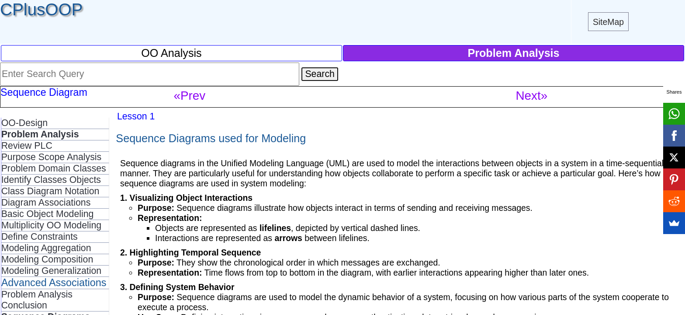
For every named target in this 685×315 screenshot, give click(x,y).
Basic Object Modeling (47, 214)
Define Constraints (39, 236)
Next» (532, 95)
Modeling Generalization (51, 271)
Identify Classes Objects (51, 180)
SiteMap (608, 22)
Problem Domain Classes (53, 168)
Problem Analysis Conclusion (37, 300)
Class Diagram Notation (50, 191)
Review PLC (26, 145)
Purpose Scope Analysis (51, 157)
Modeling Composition (47, 259)
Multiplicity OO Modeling (51, 225)
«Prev (190, 95)
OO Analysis (171, 53)
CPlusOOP (41, 9)
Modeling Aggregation (46, 248)
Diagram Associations (46, 202)
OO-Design (24, 123)
